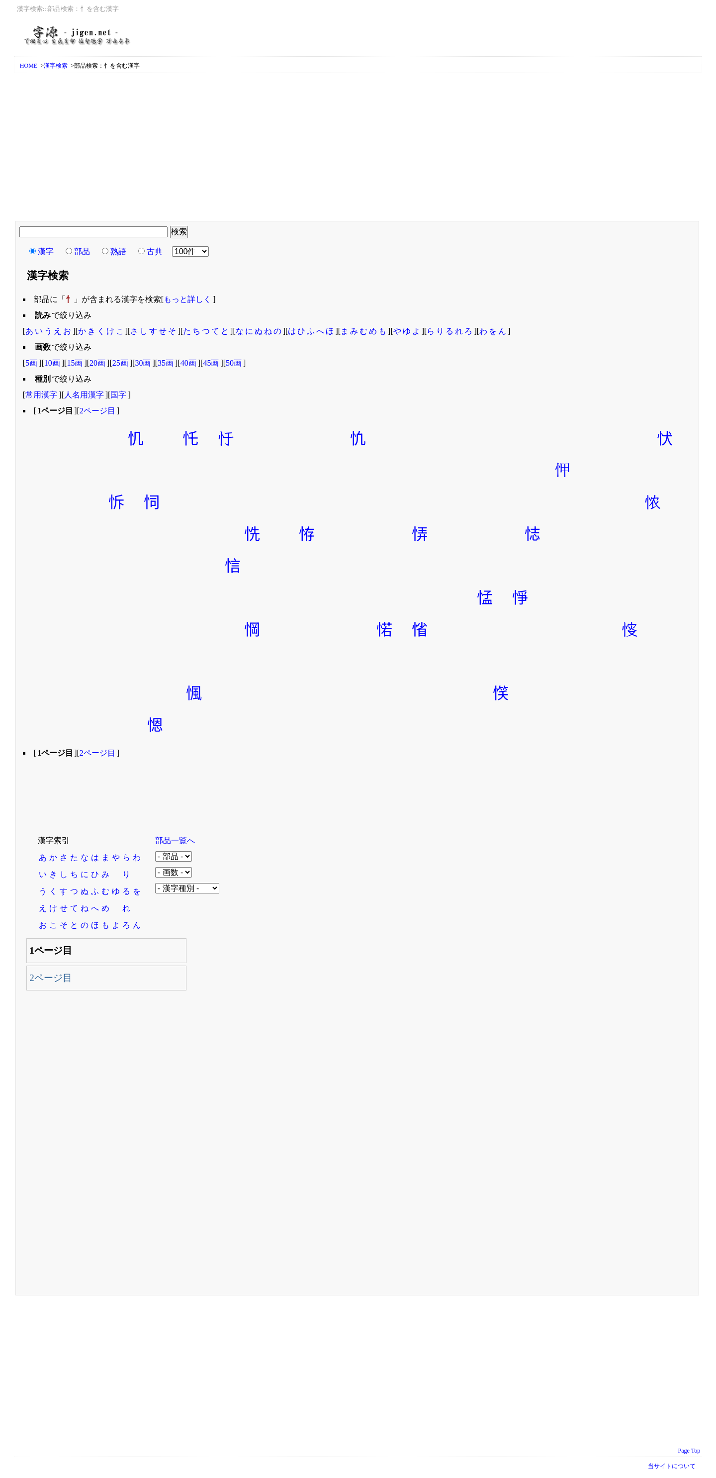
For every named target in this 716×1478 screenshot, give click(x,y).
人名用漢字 (84, 395)
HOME (28, 65)
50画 (234, 363)
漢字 (46, 251)
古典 (155, 251)
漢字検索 (56, 65)
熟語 (118, 251)
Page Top (689, 1450)
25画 (120, 363)
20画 (97, 363)
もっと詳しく (187, 299)
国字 (118, 395)
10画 (52, 363)
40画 (188, 363)
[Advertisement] (358, 147)
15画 (75, 363)
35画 (166, 363)
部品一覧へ (175, 840)
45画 (211, 363)
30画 (143, 363)
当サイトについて (672, 1466)
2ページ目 (97, 410)
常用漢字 (41, 395)
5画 (31, 363)
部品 (82, 251)
